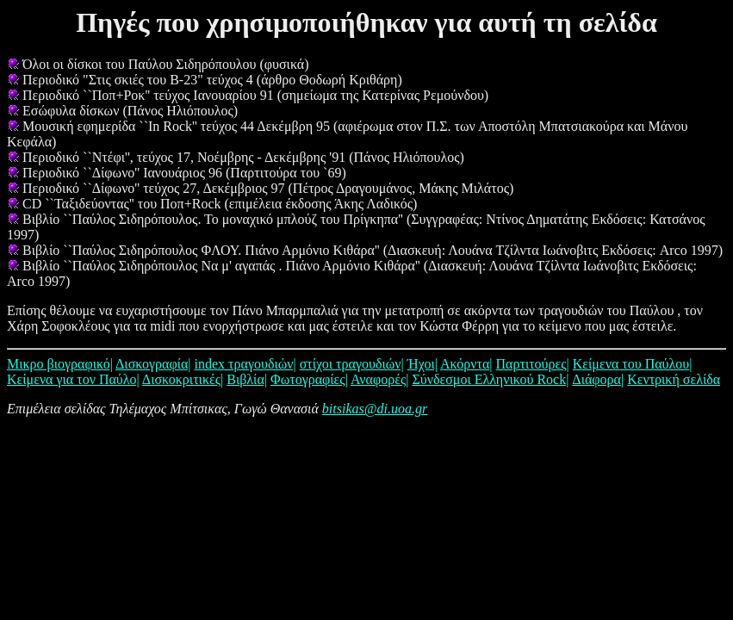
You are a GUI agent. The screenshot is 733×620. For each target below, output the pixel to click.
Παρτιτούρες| (532, 363)
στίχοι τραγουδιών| (352, 363)
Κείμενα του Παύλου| (633, 363)
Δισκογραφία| (153, 363)
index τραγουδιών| (245, 363)
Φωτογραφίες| (309, 379)
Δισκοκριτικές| (182, 379)
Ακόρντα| (466, 363)
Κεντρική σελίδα (673, 379)
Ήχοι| (422, 363)
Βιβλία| (247, 379)
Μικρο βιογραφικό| (60, 363)
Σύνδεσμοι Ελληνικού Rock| (490, 379)
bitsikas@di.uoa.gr (374, 408)
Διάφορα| (598, 379)
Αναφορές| (379, 379)
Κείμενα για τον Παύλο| (73, 379)
